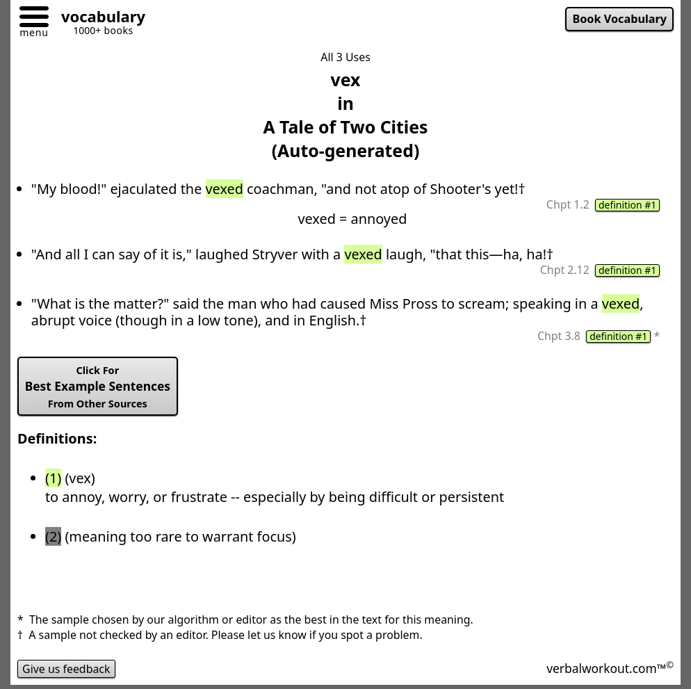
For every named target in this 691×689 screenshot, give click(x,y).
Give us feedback (66, 668)
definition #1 (627, 205)
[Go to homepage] (98, 18)
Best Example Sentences (97, 387)
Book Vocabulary (619, 18)
